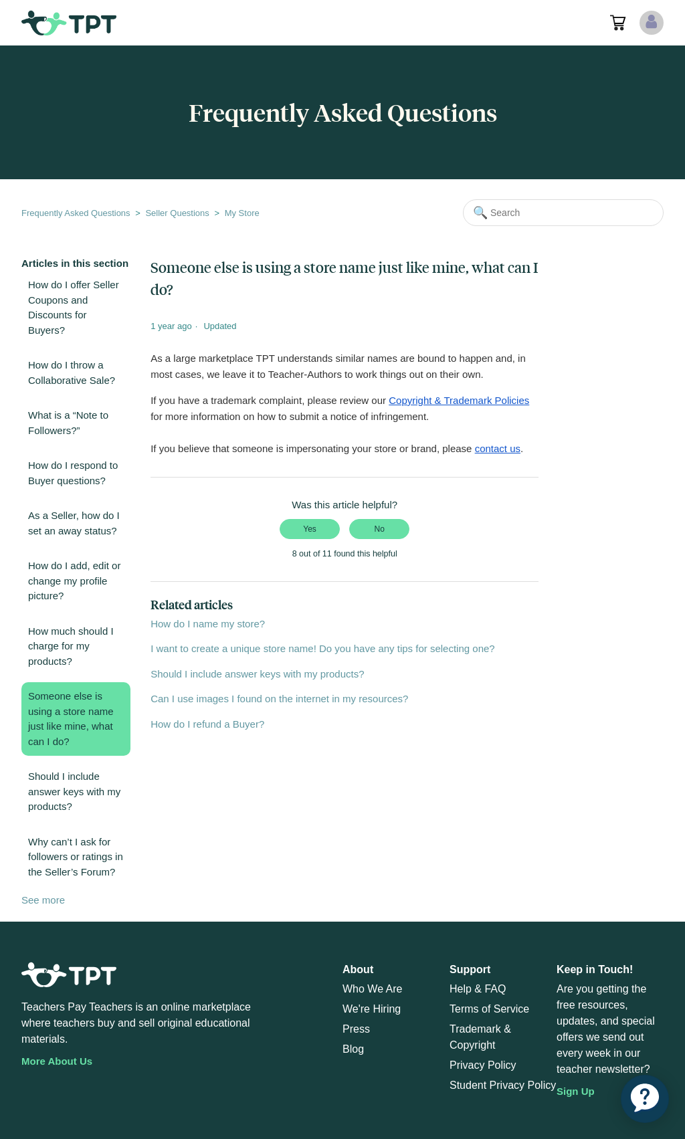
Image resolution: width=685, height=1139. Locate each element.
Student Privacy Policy (503, 1085)
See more (43, 900)
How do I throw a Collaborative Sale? (71, 372)
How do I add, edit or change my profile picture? (74, 580)
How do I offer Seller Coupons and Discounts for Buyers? (73, 307)
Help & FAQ (478, 989)
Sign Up (576, 1091)
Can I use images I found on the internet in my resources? (279, 698)
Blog (353, 1049)
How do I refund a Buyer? (207, 724)
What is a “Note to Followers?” (68, 422)
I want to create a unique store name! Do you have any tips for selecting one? (322, 648)
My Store (242, 213)
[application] (645, 1099)
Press (356, 1029)
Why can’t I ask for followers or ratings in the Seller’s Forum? (75, 856)
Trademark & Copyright (480, 1037)
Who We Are (372, 989)
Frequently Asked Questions (75, 213)
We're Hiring (371, 1009)
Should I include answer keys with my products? (74, 791)
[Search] (563, 212)
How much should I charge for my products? (71, 646)
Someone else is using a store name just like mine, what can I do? (71, 718)
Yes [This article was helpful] (309, 529)
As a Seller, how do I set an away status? (74, 523)
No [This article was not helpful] (380, 529)
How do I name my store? (208, 623)
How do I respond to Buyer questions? (73, 472)
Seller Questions (177, 213)
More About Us (56, 1061)
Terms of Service (489, 1009)
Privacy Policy (483, 1065)
